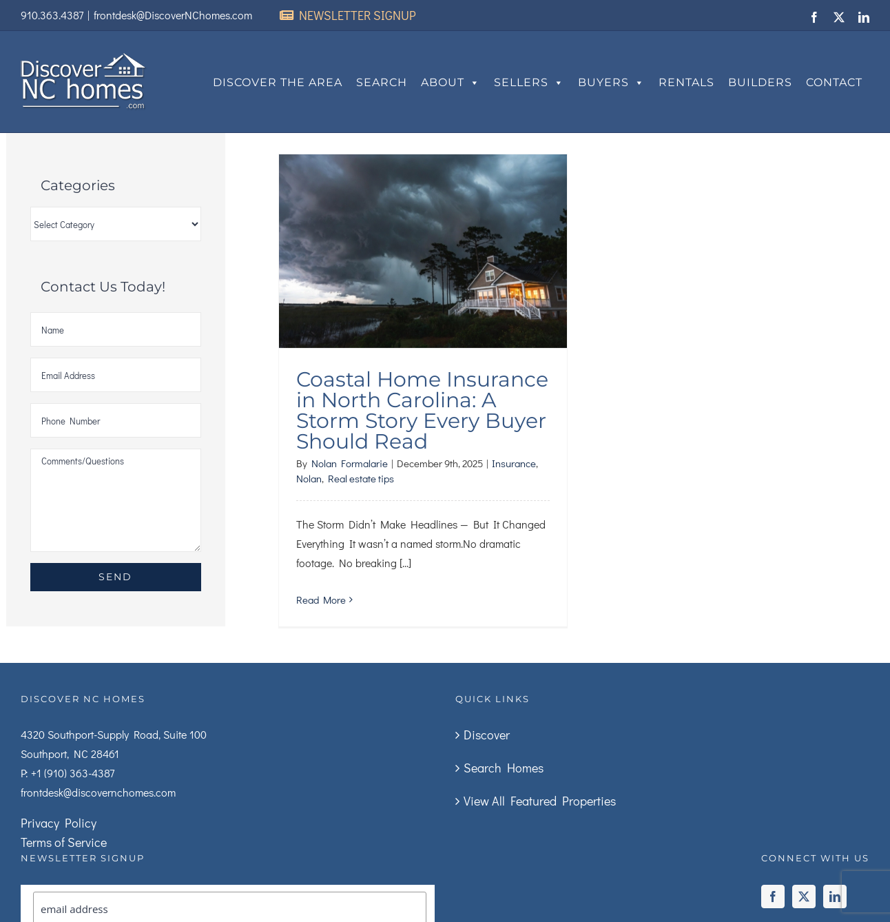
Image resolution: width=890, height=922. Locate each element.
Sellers (529, 82)
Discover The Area (277, 82)
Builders (760, 82)
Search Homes (504, 767)
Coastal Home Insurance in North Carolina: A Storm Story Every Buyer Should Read (422, 410)
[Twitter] (804, 896)
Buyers (611, 82)
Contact (834, 82)
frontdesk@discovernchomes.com (98, 792)
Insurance (514, 463)
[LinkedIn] (835, 896)
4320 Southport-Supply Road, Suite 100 (114, 734)
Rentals (686, 82)
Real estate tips (361, 478)
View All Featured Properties (540, 800)
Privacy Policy (58, 823)
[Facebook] (773, 896)
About (450, 82)
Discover (487, 734)
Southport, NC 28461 (70, 753)
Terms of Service (64, 842)
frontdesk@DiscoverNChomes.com (173, 15)
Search (381, 82)
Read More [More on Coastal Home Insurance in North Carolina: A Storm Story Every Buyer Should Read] (321, 599)
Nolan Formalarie (349, 463)
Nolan (309, 478)
